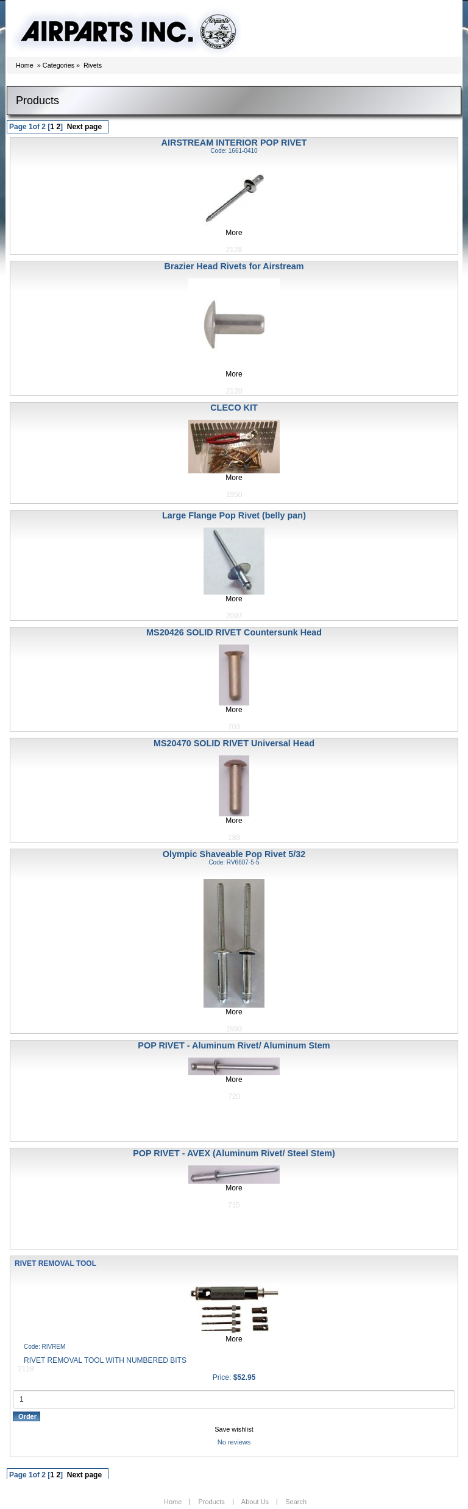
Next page (84, 126)
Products (211, 1501)
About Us (255, 1501)
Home (25, 65)
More (233, 232)
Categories (58, 65)
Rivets (92, 65)
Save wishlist (234, 1429)
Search (296, 1501)
